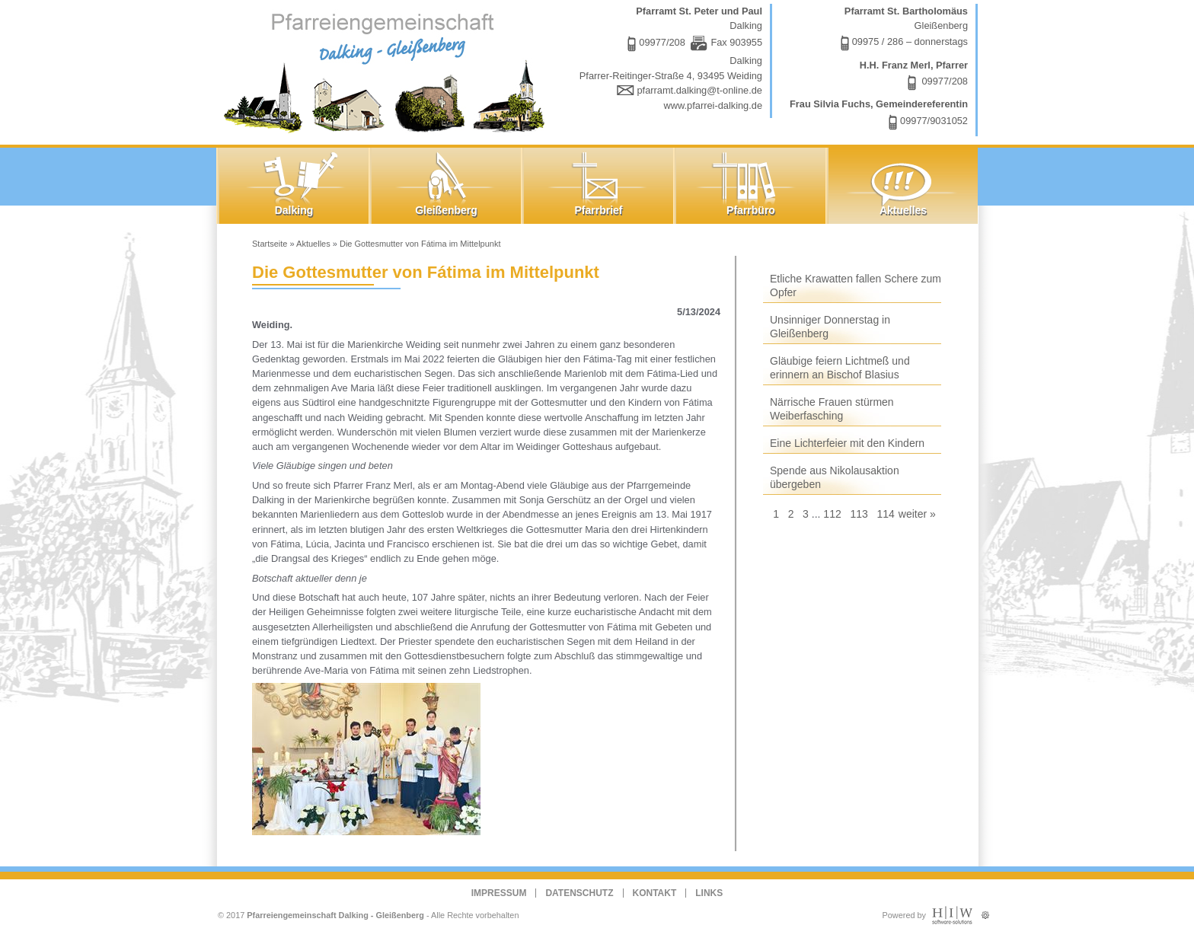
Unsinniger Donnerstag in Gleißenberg (830, 327)
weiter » (917, 514)
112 (832, 514)
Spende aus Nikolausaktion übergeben (834, 477)
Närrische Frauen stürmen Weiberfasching (832, 409)
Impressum (499, 893)
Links (709, 893)
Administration (985, 911)
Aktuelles (313, 243)
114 (885, 514)
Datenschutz (579, 893)
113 (858, 514)
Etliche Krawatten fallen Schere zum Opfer (855, 285)
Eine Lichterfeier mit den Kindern (847, 443)
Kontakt (655, 893)
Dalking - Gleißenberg (387, 70)
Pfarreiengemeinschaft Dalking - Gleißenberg (335, 915)
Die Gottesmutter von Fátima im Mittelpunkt (420, 243)
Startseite (269, 243)
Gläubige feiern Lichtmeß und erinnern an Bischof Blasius (840, 368)
